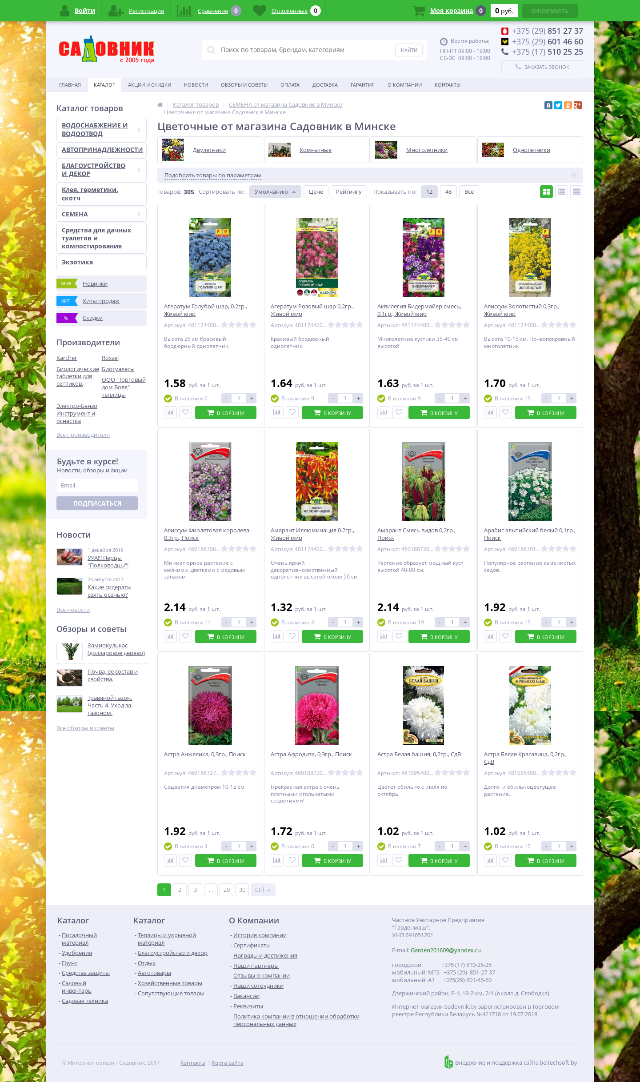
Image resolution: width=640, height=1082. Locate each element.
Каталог (104, 84)
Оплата (290, 84)
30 (242, 890)
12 (429, 192)
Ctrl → (263, 890)
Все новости (73, 610)
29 (227, 890)
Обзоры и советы (244, 84)
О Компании (405, 84)
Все (469, 192)
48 (448, 192)
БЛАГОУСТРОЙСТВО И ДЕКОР (101, 169)
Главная (70, 84)
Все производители (83, 435)
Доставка (325, 84)
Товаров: (169, 192)
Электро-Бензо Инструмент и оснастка (76, 413)
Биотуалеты (118, 369)
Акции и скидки (149, 84)
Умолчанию (271, 192)
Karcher (66, 358)
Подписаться (97, 503)
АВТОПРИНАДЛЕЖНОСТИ (102, 149)
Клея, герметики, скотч (90, 193)
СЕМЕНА (101, 214)
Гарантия (363, 84)
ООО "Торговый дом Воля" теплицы (124, 387)
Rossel (110, 358)
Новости (196, 84)
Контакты (447, 84)
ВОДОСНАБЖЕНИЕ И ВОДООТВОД (101, 129)
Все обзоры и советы (85, 728)
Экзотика (77, 262)
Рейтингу (349, 192)
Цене (316, 192)
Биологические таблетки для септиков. (77, 376)
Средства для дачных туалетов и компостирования (96, 238)
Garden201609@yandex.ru (446, 950)
